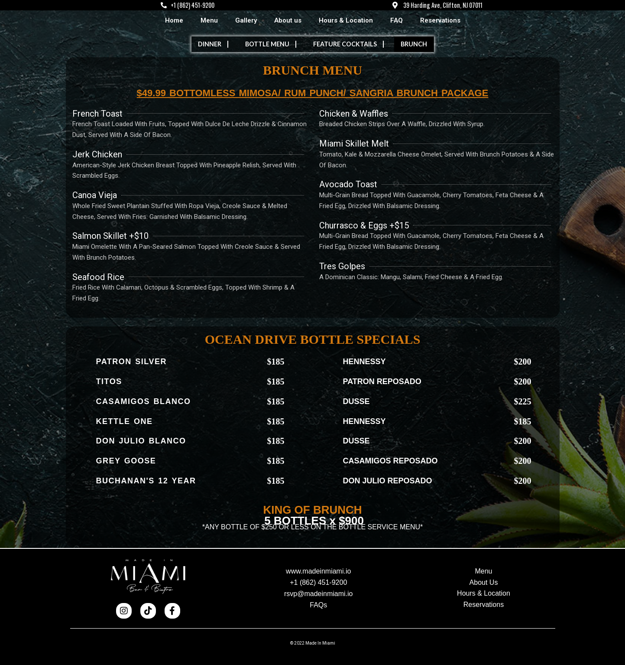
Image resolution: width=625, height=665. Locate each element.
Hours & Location (346, 21)
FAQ (396, 21)
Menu (209, 21)
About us (287, 21)
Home (174, 21)
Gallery (246, 21)
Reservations (440, 21)
